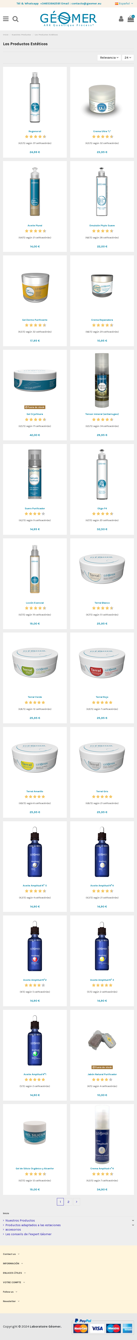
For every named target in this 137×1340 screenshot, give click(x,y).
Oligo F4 (102, 508)
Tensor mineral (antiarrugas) (102, 414)
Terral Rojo (102, 697)
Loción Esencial (35, 602)
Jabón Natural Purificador (102, 1074)
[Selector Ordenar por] (109, 57)
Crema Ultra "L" (102, 131)
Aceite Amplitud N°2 (35, 980)
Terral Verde (35, 697)
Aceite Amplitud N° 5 (35, 885)
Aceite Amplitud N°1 (35, 1074)
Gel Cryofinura (35, 414)
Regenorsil (35, 131)
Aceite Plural (35, 225)
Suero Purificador (35, 508)
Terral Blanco (102, 602)
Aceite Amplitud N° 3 (102, 980)
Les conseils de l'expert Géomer (28, 1234)
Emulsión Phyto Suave (102, 225)
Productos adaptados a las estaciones (33, 1225)
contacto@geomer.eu (86, 3)
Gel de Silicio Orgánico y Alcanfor (35, 1168)
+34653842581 (50, 3)
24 (128, 57)
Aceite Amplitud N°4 (102, 885)
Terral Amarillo (34, 791)
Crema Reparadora (102, 319)
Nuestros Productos (20, 1220)
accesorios (13, 1229)
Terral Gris (102, 791)
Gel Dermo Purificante (34, 319)
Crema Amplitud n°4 (102, 1168)
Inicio (6, 1213)
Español (124, 3)
